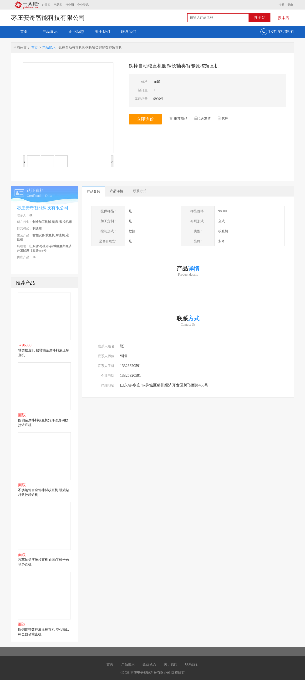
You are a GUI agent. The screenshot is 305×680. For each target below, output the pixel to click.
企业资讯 (83, 4)
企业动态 (76, 32)
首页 (24, 32)
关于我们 (102, 32)
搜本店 (283, 18)
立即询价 (145, 119)
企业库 (46, 4)
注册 (281, 4)
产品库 (58, 4)
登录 (290, 4)
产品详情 (116, 191)
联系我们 (128, 32)
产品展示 (50, 32)
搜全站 (259, 17)
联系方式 (139, 191)
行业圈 (69, 4)
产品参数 (93, 191)
